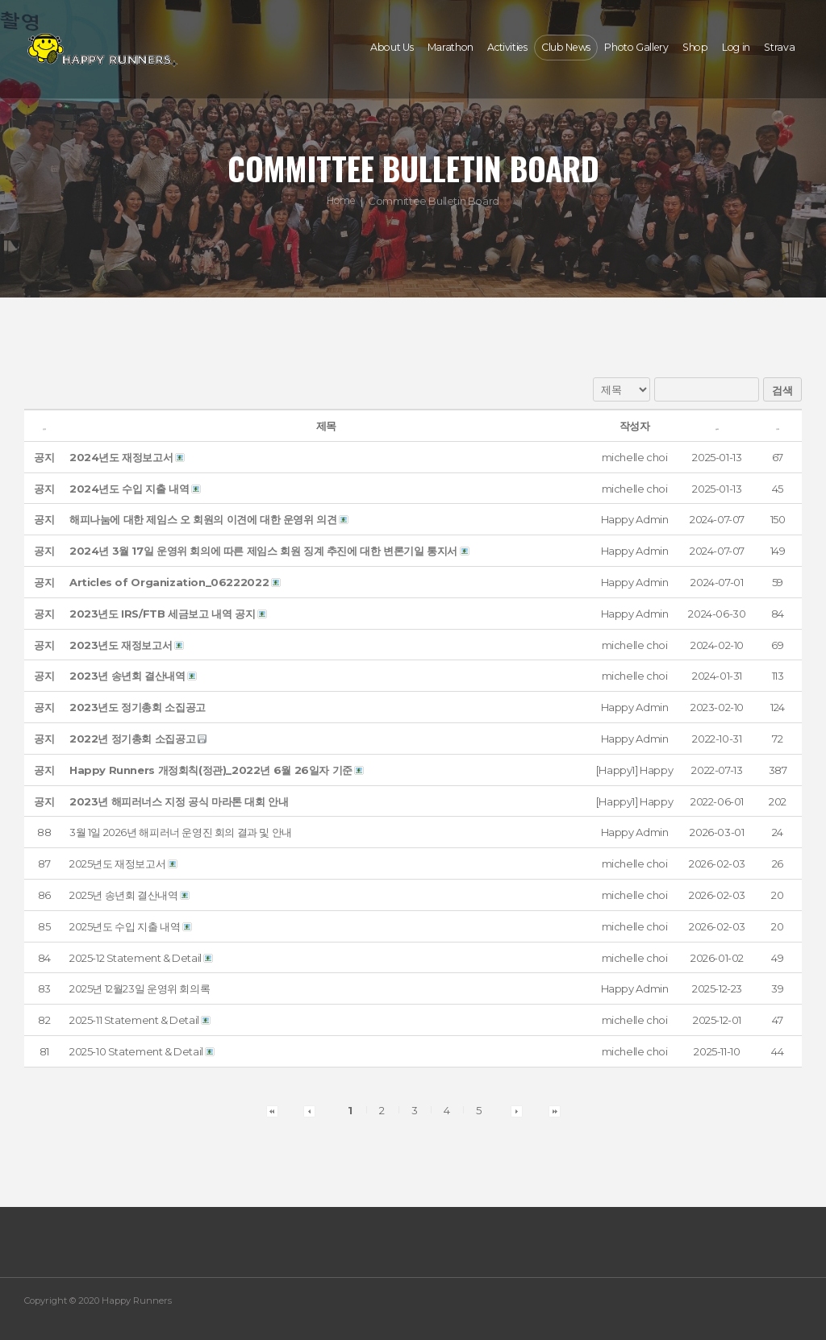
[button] (635, 457)
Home (341, 200)
